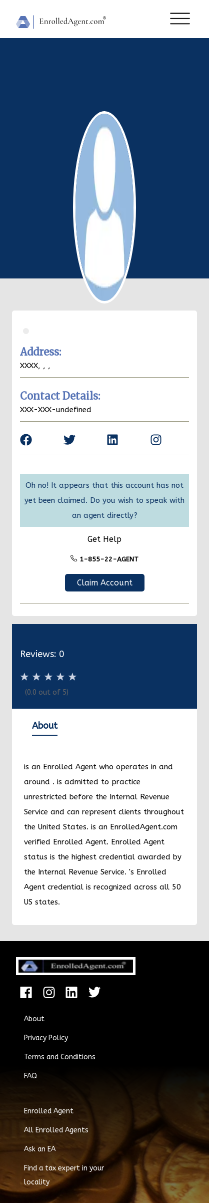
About (34, 1019)
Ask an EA (40, 1149)
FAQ (30, 1076)
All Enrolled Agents (56, 1130)
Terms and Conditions (60, 1057)
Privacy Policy (46, 1038)
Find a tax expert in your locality (64, 1175)
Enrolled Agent (49, 1111)
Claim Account (104, 582)
